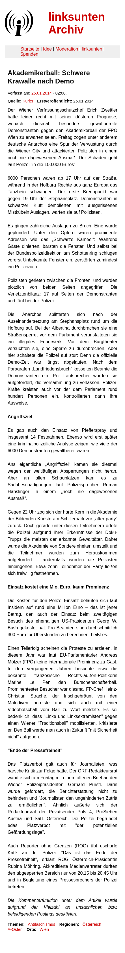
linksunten (92, 49)
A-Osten (15, 929)
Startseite (29, 49)
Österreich (92, 924)
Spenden (29, 54)
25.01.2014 (41, 93)
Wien (44, 929)
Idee (47, 49)
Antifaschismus (41, 924)
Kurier (28, 101)
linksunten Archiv (76, 23)
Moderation (66, 49)
